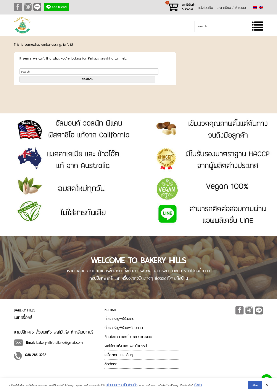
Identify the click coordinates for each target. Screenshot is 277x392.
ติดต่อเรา (111, 364)
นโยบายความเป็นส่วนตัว (121, 386)
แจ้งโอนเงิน (205, 8)
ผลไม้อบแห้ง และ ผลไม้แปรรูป (126, 346)
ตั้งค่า (198, 386)
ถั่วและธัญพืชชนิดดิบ (119, 318)
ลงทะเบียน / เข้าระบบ (231, 8)
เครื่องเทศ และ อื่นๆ (119, 355)
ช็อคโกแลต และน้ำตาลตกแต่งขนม (128, 337)
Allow (255, 386)
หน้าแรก (110, 309)
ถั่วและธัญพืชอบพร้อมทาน (124, 327)
